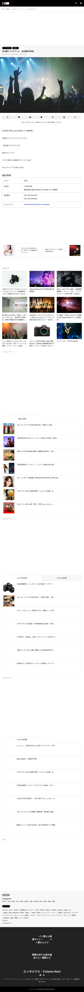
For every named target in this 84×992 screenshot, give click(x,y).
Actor (10, 910)
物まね (27, 918)
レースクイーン (6, 923)
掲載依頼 (76, 979)
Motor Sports (25, 912)
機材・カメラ (19, 918)
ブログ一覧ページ (67, 979)
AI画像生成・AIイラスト (27, 910)
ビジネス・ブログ (35, 915)
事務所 (74, 915)
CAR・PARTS (40, 910)
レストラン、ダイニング (63, 915)
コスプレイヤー (8, 915)
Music (38, 912)
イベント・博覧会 (57, 912)
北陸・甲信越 (34, 901)
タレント (17, 915)
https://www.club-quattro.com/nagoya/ (37, 204)
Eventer (54, 910)
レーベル (51, 915)
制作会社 (6, 918)
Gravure (60, 910)
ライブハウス (7, 48)
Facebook (40, 975)
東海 (45, 901)
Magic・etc (67, 910)
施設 (15, 48)
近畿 (49, 901)
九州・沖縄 (19, 901)
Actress (16, 910)
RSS (44, 975)
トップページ (7, 979)
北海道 (26, 901)
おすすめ (27, 979)
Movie (33, 912)
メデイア (44, 915)
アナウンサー (46, 912)
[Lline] (41, 117)
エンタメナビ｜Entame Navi (42, 971)
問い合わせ (42, 981)
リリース (4, 920)
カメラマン (75, 912)
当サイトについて (45, 979)
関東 (53, 901)
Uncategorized (6, 899)
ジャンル (4, 910)
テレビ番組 (25, 915)
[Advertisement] (42, 28)
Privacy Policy (56, 979)
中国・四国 (11, 901)
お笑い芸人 (67, 912)
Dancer (48, 910)
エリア (4, 901)
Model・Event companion (11, 912)
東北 (40, 901)
